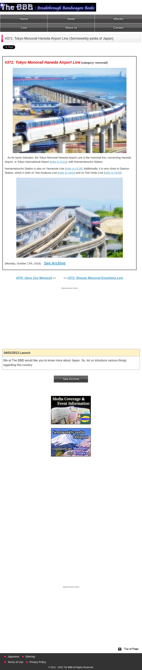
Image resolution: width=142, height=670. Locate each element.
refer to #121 (58, 161)
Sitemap (30, 656)
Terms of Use (15, 662)
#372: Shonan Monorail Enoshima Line (95, 278)
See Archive (55, 263)
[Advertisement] (69, 316)
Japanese (13, 656)
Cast (24, 27)
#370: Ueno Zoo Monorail (34, 278)
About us (71, 27)
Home (24, 18)
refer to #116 (74, 168)
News (71, 18)
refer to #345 (112, 172)
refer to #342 (66, 172)
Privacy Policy (38, 662)
